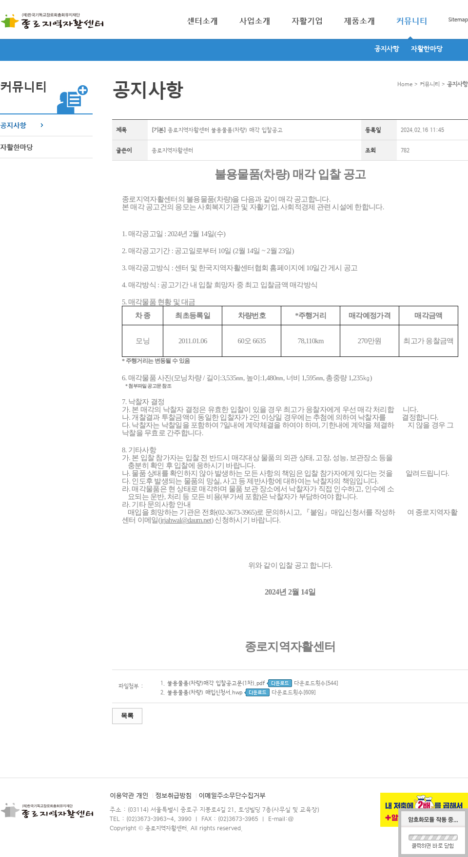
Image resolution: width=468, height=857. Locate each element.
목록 (127, 715)
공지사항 (386, 49)
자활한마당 (427, 49)
